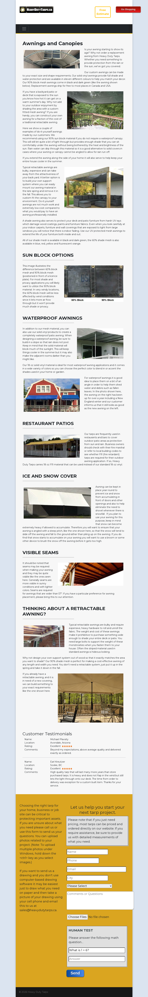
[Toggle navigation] (24, 28)
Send (75, 973)
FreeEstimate (103, 12)
